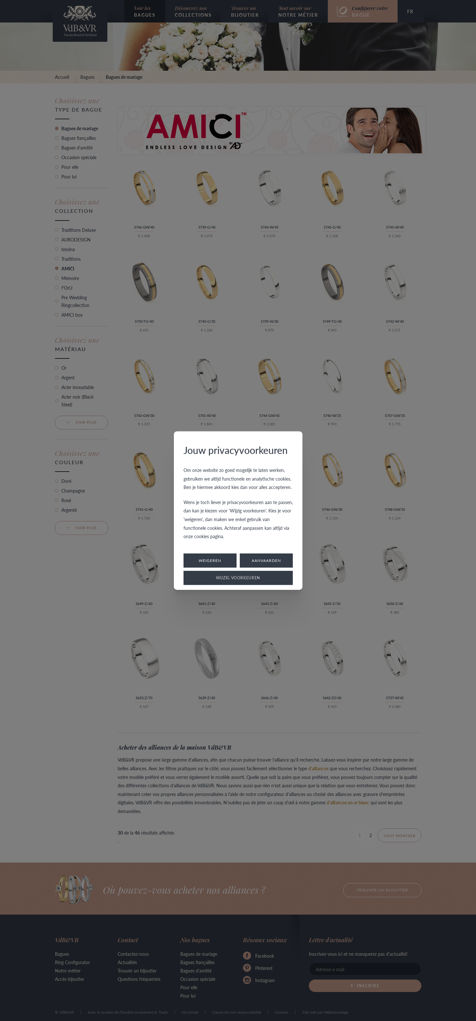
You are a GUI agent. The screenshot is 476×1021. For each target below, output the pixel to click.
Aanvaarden (266, 560)
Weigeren (210, 560)
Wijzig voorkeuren (238, 577)
